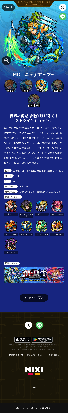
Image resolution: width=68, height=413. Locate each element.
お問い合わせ (54, 355)
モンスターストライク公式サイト (36, 407)
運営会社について (15, 355)
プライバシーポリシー (36, 355)
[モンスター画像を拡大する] (6, 60)
